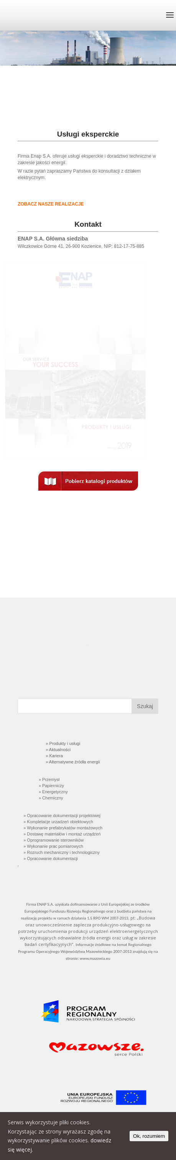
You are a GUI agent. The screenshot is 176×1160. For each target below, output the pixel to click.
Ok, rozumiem (149, 1136)
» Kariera (53, 755)
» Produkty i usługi (63, 743)
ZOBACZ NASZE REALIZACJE (51, 204)
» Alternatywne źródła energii (72, 762)
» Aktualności (57, 749)
